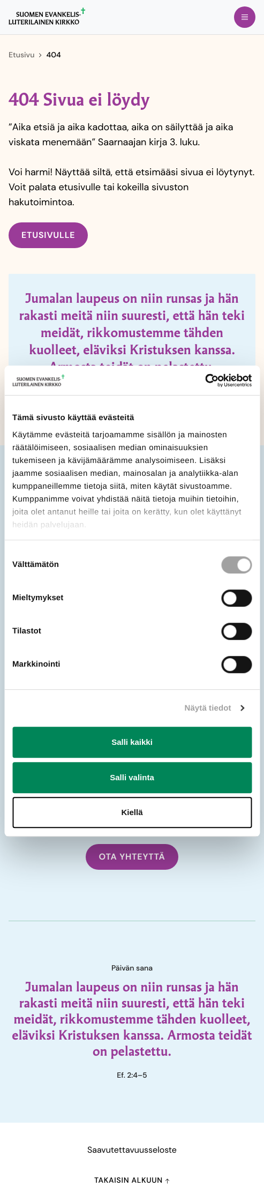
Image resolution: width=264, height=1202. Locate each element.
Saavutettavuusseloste (132, 1149)
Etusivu (21, 55)
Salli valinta (132, 777)
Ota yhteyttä (132, 856)
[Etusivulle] (47, 16)
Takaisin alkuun (132, 1180)
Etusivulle (48, 235)
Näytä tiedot (208, 708)
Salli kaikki (132, 741)
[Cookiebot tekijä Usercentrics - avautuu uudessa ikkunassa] (205, 380)
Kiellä (131, 812)
